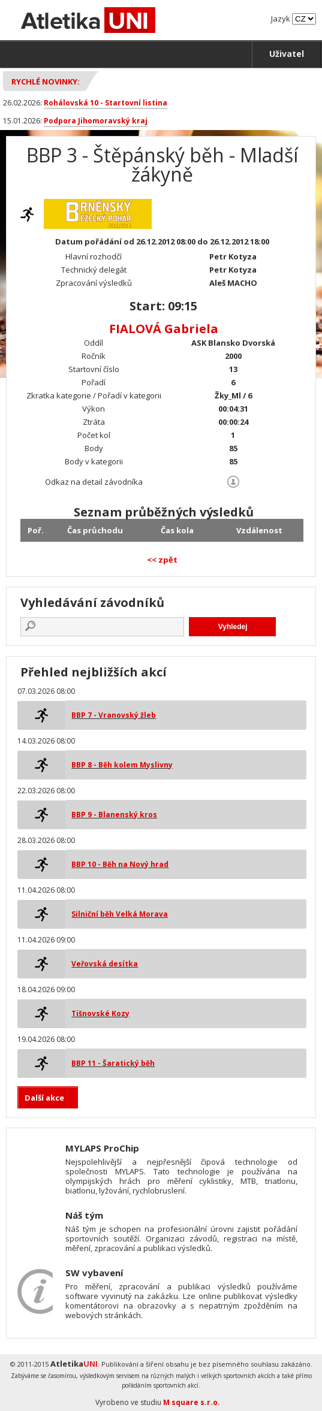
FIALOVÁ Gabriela (163, 329)
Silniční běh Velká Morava (119, 914)
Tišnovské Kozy (100, 1013)
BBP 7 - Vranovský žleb (113, 715)
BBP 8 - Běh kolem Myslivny (122, 765)
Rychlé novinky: (45, 81)
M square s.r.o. (191, 1402)
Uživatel (286, 53)
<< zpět (162, 559)
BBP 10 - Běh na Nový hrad (119, 864)
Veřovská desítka (104, 964)
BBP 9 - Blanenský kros (114, 814)
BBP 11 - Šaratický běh (113, 1063)
